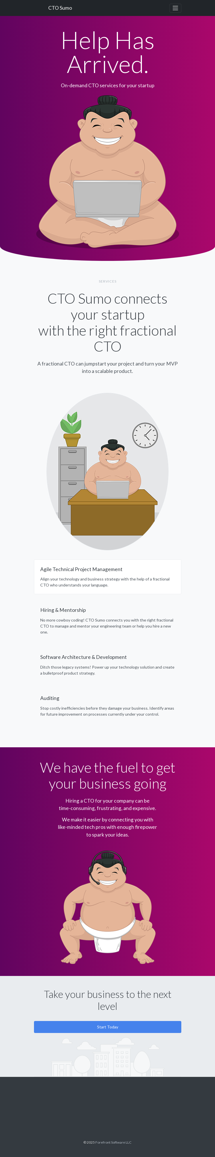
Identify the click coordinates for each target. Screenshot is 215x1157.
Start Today (107, 1026)
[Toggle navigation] (175, 8)
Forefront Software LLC (113, 1142)
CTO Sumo (60, 8)
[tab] (107, 576)
